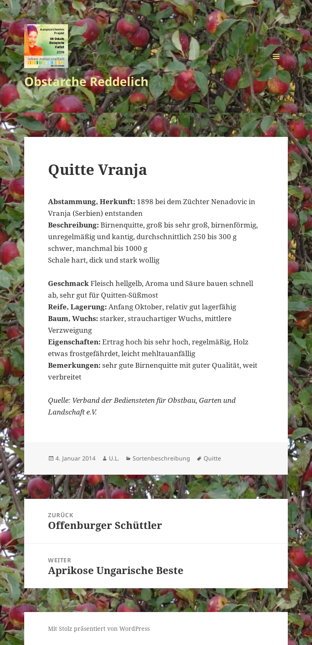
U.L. (114, 458)
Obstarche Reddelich (86, 81)
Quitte (212, 458)
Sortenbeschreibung (161, 458)
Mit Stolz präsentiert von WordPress (99, 628)
